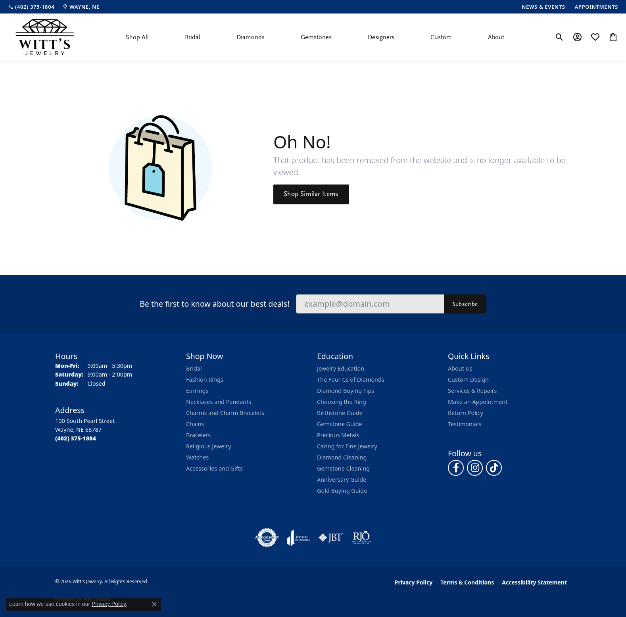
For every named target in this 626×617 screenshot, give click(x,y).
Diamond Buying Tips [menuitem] (345, 390)
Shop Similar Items (311, 194)
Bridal (192, 37)
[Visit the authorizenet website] (267, 538)
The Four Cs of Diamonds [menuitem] (350, 379)
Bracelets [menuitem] (198, 435)
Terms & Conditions (467, 582)
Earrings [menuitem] (197, 390)
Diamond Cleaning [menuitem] (342, 457)
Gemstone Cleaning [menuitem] (343, 468)
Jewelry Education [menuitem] (340, 368)
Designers (381, 37)
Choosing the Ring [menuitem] (341, 402)
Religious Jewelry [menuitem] (208, 446)
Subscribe (465, 304)
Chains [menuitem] (195, 424)
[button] (560, 37)
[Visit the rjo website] (361, 538)
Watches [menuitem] (197, 457)
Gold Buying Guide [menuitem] (342, 490)
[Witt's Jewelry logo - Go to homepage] (44, 37)
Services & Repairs (472, 390)
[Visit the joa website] (298, 538)
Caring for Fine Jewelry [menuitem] (347, 446)
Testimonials (464, 424)
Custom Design (468, 379)
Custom (441, 37)
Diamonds (250, 37)
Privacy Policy (413, 582)
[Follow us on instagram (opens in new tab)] (475, 468)
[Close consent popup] (154, 604)
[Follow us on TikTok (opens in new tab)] (494, 468)
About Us (460, 368)
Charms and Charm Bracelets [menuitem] (225, 413)
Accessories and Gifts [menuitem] (214, 468)
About (496, 37)
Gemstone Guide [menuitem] (339, 424)
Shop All (137, 37)
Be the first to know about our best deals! (214, 303)
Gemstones (316, 37)
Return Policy (465, 413)
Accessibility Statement (534, 582)
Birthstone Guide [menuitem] (340, 413)
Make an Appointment (477, 402)
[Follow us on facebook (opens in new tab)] (456, 468)
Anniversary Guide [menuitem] (341, 479)
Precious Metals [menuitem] (338, 435)
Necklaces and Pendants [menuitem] (218, 402)
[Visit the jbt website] (331, 538)
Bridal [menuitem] (194, 368)
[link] (31, 6)
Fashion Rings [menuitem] (204, 379)
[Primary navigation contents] (315, 37)
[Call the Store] (75, 438)
